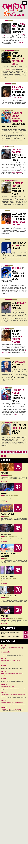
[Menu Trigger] (24, 3)
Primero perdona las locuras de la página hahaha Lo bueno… (13, 704)
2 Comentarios (9, 388)
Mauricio (4, 147)
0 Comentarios (6, 51)
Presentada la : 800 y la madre (19, 246)
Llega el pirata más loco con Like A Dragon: (19, 219)
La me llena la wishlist (18, 365)
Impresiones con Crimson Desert (7, 686)
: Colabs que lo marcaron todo (13, 120)
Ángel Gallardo (5, 388)
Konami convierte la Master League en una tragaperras (12, 673)
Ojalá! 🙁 (3, 675)
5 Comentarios (7, 266)
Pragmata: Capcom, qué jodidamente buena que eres (12, 647)
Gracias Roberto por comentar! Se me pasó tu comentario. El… (13, 697)
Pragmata (5, 493)
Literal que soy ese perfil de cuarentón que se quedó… (12, 661)
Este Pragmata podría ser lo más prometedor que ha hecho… (13, 648)
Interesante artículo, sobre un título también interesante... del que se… (13, 689)
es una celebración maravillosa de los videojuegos (12, 275)
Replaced (4, 473)
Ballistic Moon (20, 42)
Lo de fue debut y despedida (19, 306)
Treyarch (8, 69)
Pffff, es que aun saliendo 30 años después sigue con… (12, 668)
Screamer (4, 616)
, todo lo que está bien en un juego (19, 155)
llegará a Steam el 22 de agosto (19, 395)
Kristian (4, 266)
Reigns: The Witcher (8, 596)
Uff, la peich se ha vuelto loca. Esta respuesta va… (11, 710)
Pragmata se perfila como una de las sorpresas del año (12, 702)
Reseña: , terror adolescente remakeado (18, 27)
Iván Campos (5, 111)
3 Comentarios (8, 181)
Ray (3, 51)
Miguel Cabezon (5, 329)
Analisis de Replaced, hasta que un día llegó (10, 636)
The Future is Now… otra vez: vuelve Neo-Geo (10, 660)
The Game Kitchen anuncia (17, 336)
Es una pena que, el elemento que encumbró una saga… (12, 681)
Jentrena (10, 536)
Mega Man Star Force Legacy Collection (11, 555)
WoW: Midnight (6, 534)
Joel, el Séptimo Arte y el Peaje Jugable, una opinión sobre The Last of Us (14, 695)
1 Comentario (9, 111)
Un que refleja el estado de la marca (18, 188)
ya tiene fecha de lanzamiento (18, 91)
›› (4, 456)
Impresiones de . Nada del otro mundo (19, 429)
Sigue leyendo (4, 481)
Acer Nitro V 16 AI (7, 514)
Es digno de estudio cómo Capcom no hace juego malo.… (12, 655)
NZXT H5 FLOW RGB (7, 576)
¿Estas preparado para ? (18, 58)
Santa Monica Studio (17, 172)
